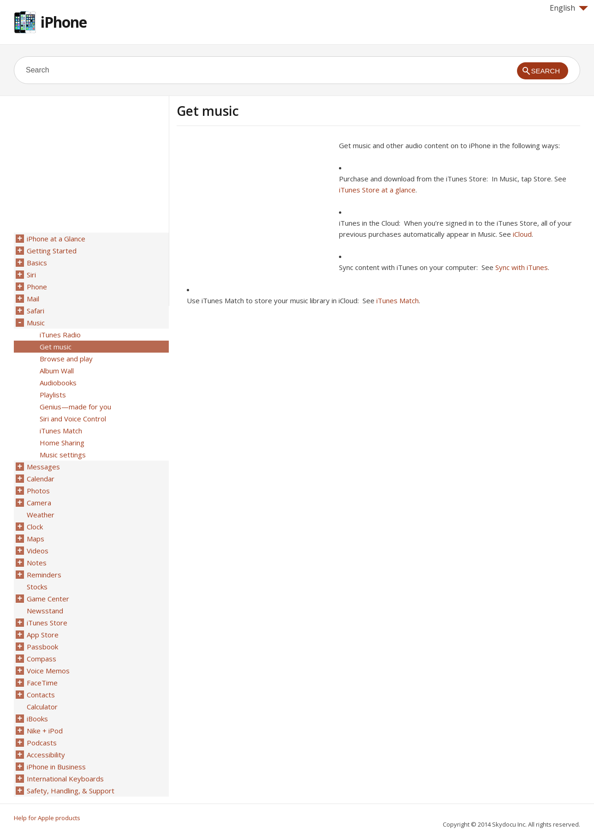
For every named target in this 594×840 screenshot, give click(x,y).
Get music (55, 346)
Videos (37, 550)
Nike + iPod (45, 730)
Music (36, 322)
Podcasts (42, 742)
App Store (43, 634)
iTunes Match (397, 300)
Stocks (37, 586)
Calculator (42, 706)
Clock (35, 526)
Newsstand (45, 610)
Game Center (48, 598)
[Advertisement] (254, 204)
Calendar (40, 478)
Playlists (53, 394)
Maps (35, 538)
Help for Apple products (47, 818)
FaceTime (42, 682)
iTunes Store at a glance (377, 189)
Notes (37, 562)
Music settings (63, 454)
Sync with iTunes (521, 267)
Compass (41, 658)
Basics (37, 262)
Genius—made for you (75, 406)
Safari (35, 310)
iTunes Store (47, 622)
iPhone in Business (56, 766)
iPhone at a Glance (56, 238)
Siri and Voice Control (73, 418)
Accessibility (46, 754)
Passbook (42, 646)
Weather (40, 514)
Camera (39, 502)
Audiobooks (58, 382)
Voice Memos (48, 670)
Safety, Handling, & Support (70, 790)
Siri (31, 274)
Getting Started (52, 250)
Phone (37, 286)
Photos (38, 490)
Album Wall (57, 370)
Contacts (41, 694)
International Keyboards (65, 778)
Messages (43, 466)
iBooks (37, 718)
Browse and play (66, 358)
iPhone (64, 22)
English (569, 8)
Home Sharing (62, 442)
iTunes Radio (60, 334)
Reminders (44, 574)
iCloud (522, 234)
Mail (33, 298)
